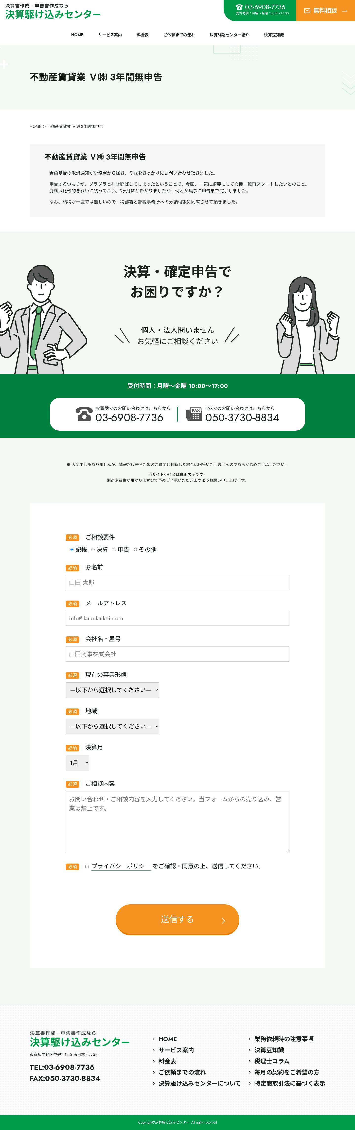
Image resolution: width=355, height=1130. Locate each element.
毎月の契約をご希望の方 (287, 1072)
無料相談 (325, 10)
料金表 (143, 35)
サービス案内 (110, 35)
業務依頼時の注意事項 (284, 1039)
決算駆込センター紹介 (229, 35)
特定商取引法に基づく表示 (289, 1083)
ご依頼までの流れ (179, 35)
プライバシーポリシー (121, 866)
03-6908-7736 (260, 7)
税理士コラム (272, 1061)
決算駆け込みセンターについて (200, 1083)
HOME (77, 35)
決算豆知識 (274, 35)
